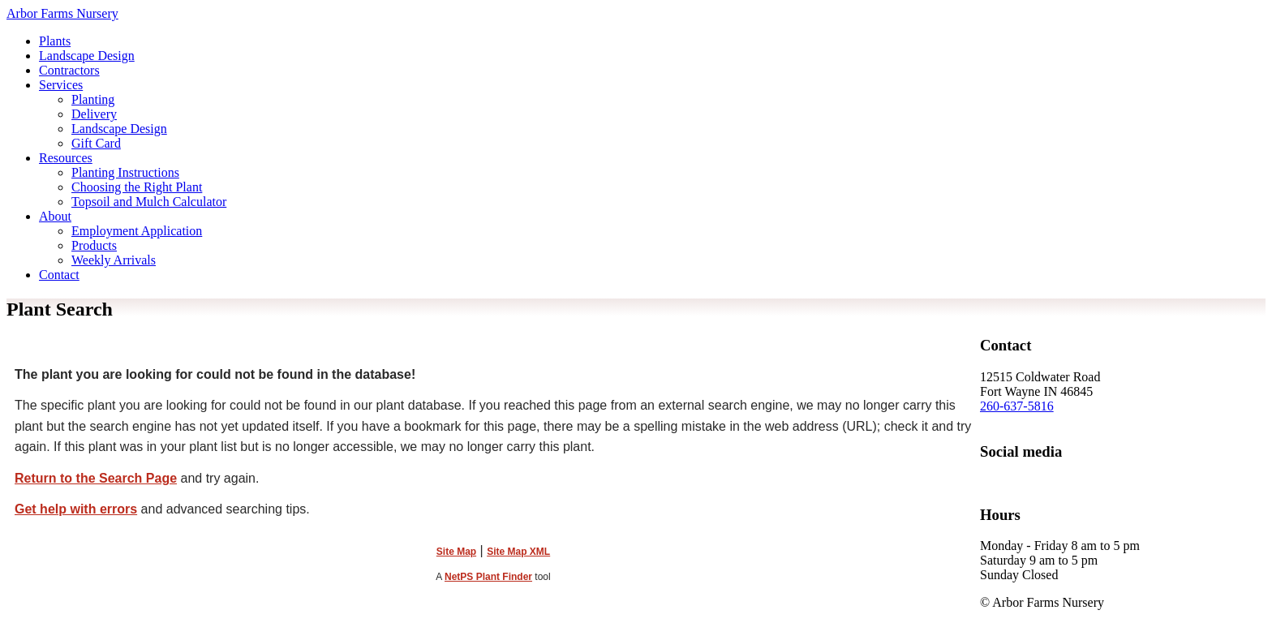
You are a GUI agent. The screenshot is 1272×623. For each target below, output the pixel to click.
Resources (65, 158)
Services (61, 85)
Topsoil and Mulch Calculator (148, 201)
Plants (55, 41)
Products (94, 245)
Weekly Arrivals (113, 260)
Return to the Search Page (96, 478)
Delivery (94, 114)
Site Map (456, 551)
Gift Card (96, 143)
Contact (59, 274)
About (55, 216)
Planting (92, 99)
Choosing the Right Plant (136, 187)
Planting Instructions (125, 172)
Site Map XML (518, 551)
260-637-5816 (1017, 406)
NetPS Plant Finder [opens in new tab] (488, 576)
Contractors (69, 70)
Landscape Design (87, 55)
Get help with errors (76, 509)
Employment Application (136, 231)
